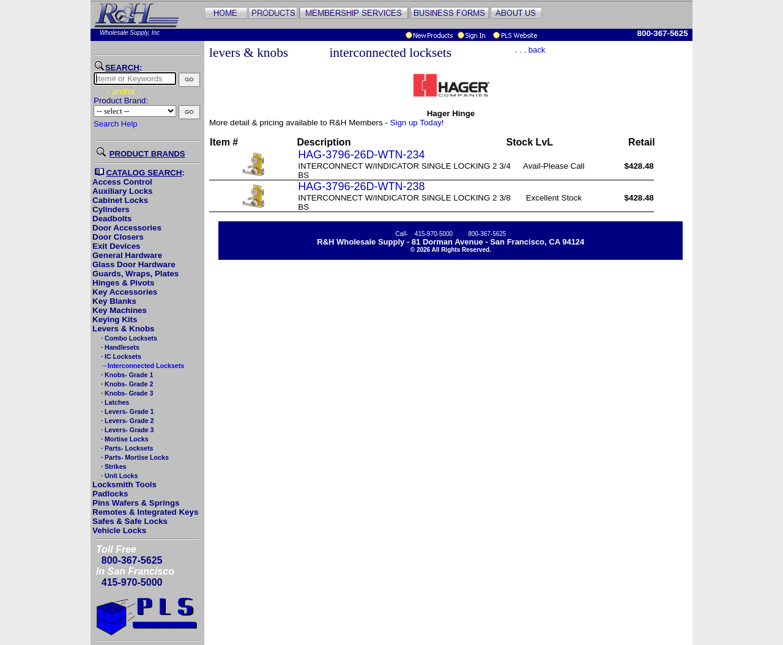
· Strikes (112, 466)
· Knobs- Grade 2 (126, 384)
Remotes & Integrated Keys (145, 512)
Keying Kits (114, 319)
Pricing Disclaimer (450, 256)
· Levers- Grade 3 (126, 429)
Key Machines (119, 310)
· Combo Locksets (128, 338)
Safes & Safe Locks (130, 521)
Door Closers (118, 236)
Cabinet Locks (120, 200)
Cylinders (111, 209)
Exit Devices (116, 246)
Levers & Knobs (123, 328)
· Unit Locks (118, 475)
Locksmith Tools (124, 484)
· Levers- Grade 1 (126, 411)
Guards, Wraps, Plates (135, 273)
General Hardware (127, 255)
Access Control (122, 181)
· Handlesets (119, 347)
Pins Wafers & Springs (135, 502)
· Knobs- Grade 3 (126, 393)
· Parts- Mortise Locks (134, 457)
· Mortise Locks (124, 439)
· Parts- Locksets (126, 448)
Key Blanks (114, 301)
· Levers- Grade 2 (126, 420)
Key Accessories (124, 292)
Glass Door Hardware (134, 264)
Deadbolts (112, 218)
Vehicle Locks (119, 530)
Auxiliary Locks (122, 191)
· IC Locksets (120, 356)
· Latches (114, 402)
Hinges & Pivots (123, 282)
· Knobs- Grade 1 (126, 374)
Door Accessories (126, 227)
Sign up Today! (417, 122)
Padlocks (110, 493)
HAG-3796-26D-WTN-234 (361, 155)
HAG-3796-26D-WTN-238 (361, 186)
